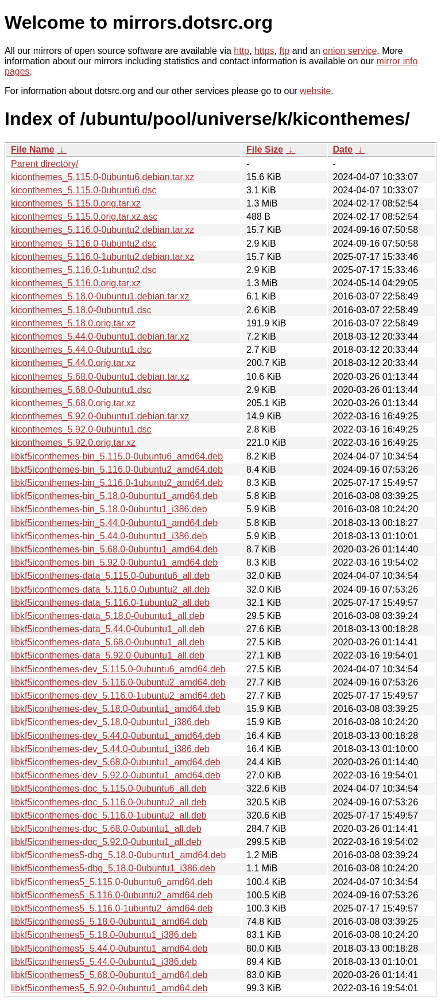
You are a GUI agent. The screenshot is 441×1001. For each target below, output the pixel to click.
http (241, 51)
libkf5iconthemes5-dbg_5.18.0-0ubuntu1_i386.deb (113, 868)
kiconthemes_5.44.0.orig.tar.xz (73, 363)
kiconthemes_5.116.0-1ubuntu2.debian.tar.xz (102, 257)
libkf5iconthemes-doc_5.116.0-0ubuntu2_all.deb (109, 802)
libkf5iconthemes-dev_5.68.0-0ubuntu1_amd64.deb (115, 762)
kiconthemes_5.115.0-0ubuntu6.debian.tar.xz (102, 177)
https (264, 51)
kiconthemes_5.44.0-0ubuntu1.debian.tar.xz (100, 336)
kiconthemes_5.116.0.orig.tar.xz (76, 283)
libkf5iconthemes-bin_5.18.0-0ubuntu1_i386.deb (109, 509)
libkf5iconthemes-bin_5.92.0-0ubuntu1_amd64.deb (114, 562)
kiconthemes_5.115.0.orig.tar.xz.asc (84, 216)
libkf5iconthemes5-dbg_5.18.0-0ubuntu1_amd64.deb (118, 855)
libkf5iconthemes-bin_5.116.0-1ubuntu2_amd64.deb (117, 483)
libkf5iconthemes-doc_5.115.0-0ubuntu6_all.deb (109, 788)
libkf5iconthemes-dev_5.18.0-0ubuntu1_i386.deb (110, 722)
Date (342, 149)
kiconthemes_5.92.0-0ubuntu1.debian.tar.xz (100, 416)
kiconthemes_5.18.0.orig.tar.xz (73, 323)
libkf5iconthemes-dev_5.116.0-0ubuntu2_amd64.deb (118, 682)
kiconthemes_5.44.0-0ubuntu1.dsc (81, 350)
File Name (33, 149)
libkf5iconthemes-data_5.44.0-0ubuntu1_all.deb (107, 629)
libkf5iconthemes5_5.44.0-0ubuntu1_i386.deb (104, 962)
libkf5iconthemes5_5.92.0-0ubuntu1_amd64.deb (109, 988)
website (315, 91)
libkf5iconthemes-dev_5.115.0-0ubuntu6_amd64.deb (118, 669)
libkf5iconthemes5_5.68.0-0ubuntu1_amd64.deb (109, 975)
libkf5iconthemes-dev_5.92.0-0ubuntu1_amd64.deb (115, 775)
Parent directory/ (44, 164)
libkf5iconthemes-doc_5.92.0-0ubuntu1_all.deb (106, 842)
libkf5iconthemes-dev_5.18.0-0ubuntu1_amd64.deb (115, 709)
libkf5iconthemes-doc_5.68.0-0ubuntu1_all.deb (106, 828)
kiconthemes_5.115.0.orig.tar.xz (76, 203)
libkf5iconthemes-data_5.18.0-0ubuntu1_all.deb (107, 616)
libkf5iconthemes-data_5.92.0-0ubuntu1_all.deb (107, 655)
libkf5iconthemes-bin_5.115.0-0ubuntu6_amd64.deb (117, 456)
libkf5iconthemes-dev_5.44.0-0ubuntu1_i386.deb (110, 749)
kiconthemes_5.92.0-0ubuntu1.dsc (81, 429)
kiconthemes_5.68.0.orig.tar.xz (73, 403)
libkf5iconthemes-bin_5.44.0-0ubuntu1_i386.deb (109, 536)
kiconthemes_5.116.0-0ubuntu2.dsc (84, 243)
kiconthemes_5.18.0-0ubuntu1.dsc (81, 310)
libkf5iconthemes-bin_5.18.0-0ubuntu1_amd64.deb (114, 496)
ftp (284, 51)
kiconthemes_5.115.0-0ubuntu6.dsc (84, 190)
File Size (264, 149)
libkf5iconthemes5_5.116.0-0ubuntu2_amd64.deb (111, 895)
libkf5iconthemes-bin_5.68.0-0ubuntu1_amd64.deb (114, 549)
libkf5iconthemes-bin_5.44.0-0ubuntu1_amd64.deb (114, 523)
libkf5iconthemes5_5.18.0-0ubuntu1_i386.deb (104, 935)
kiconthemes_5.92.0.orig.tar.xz (73, 442)
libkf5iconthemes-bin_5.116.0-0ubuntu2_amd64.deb (117, 469)
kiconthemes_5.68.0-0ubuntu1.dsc (81, 390)
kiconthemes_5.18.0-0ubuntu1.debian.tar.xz (100, 296)
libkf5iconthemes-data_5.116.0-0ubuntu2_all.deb (110, 589)
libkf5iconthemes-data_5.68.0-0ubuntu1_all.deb (107, 642)
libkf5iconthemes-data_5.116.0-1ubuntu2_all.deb (110, 602)
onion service (350, 51)
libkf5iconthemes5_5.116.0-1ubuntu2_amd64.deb (111, 908)
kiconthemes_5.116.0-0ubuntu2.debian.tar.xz (102, 230)
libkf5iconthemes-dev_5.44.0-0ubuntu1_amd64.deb (115, 736)
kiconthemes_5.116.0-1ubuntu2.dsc (84, 270)
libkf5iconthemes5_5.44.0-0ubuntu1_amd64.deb (109, 948)
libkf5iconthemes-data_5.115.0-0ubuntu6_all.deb (110, 576)
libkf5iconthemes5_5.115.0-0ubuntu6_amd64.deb (111, 882)
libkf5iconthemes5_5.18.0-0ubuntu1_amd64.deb (109, 921)
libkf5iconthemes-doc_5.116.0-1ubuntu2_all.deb (109, 815)
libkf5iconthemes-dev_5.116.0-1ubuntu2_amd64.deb (118, 695)
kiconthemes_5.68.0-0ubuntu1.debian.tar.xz (100, 376)
